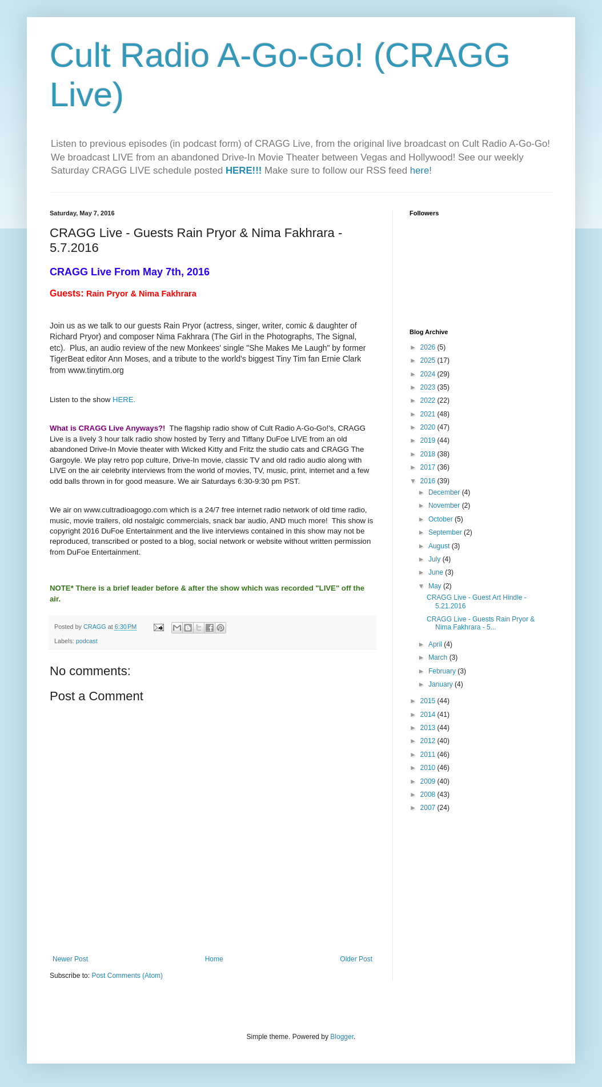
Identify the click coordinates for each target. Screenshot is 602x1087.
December (445, 492)
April (436, 644)
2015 (429, 701)
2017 (429, 467)
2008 (429, 795)
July (435, 559)
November (445, 506)
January (441, 684)
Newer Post (70, 959)
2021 (429, 414)
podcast (87, 640)
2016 (429, 481)
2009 (429, 781)
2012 (429, 741)
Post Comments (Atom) (127, 976)
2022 (429, 400)
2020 (429, 427)
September (446, 532)
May (435, 586)
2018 (429, 454)
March (439, 657)
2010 (429, 768)
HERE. (124, 399)
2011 (429, 755)
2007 (429, 808)
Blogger (342, 1037)
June (436, 572)
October (441, 519)
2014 (429, 715)
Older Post (356, 959)
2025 (429, 360)
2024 (429, 374)
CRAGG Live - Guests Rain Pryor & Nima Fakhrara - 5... (481, 623)
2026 (429, 347)
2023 (429, 387)
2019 (429, 440)
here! (421, 170)
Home (214, 959)
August (440, 546)
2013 (429, 728)
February (442, 671)
